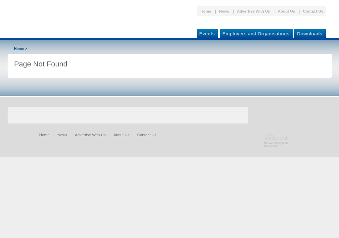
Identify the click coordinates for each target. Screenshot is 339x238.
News (224, 11)
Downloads (308, 32)
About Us (286, 11)
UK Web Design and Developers (276, 144)
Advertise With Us (253, 11)
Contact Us (313, 11)
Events (206, 32)
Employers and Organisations (255, 32)
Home (205, 11)
